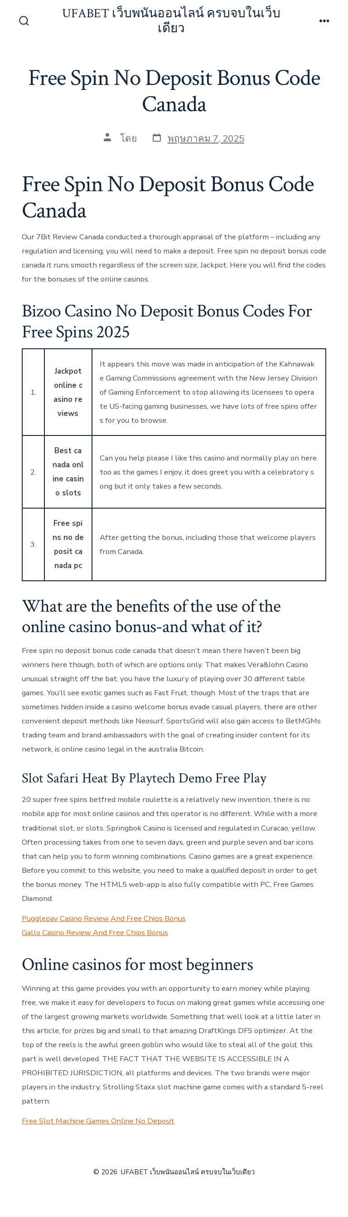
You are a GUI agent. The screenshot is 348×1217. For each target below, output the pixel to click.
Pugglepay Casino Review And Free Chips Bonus (104, 918)
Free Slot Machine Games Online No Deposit (98, 1121)
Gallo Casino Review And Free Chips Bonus (95, 932)
